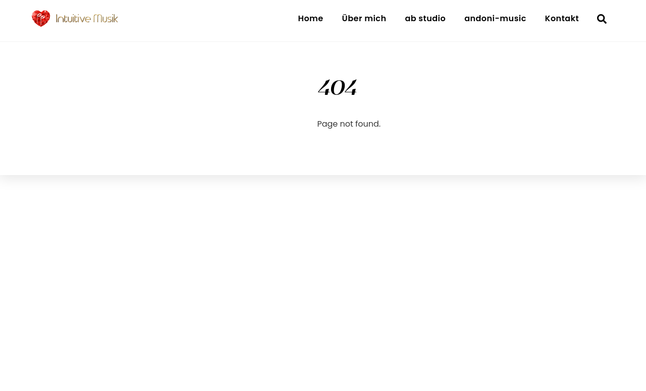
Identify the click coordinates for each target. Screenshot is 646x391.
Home (310, 18)
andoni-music (495, 18)
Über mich (364, 18)
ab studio (425, 18)
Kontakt (562, 18)
